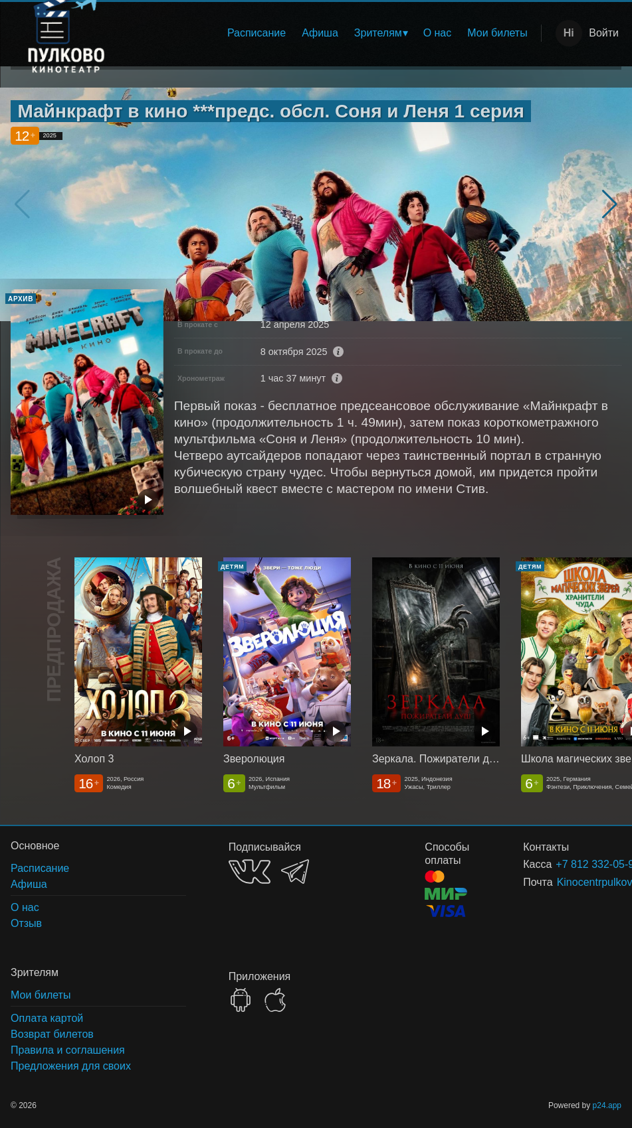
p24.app (607, 1105)
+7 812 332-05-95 (572, 864)
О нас (437, 32)
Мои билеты (497, 32)
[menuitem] (256, 33)
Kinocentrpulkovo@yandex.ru (573, 882)
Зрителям (378, 32)
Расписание (256, 32)
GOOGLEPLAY (241, 1000)
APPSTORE (275, 1000)
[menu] (334, 33)
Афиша (320, 32)
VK (249, 871)
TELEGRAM (295, 871)
